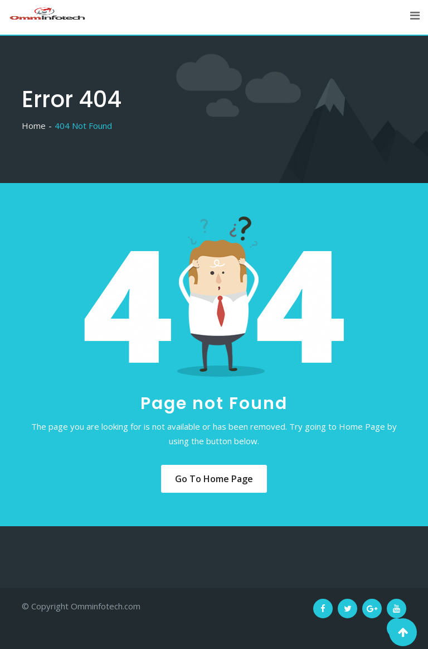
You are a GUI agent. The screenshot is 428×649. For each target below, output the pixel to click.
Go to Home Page (214, 479)
